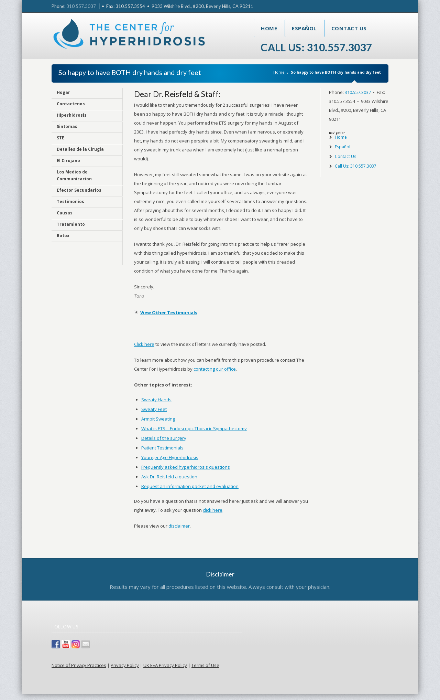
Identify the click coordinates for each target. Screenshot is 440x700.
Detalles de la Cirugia (80, 149)
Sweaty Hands (156, 399)
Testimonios (70, 201)
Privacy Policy (125, 665)
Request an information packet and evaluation (190, 486)
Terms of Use (205, 665)
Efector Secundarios (79, 190)
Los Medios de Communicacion (74, 175)
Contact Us (349, 28)
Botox (63, 235)
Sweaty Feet (154, 409)
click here (212, 510)
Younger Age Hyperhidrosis (169, 457)
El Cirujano (68, 160)
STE (60, 138)
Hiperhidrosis (72, 115)
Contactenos (71, 104)
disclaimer (179, 526)
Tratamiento (71, 224)
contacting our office (215, 369)
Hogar (63, 92)
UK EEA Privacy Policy (165, 665)
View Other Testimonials (168, 312)
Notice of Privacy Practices (79, 665)
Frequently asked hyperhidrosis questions (185, 467)
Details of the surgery (163, 438)
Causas (65, 213)
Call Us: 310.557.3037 (316, 47)
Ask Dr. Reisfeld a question (169, 477)
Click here (144, 344)
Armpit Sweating (158, 419)
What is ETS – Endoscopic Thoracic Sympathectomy (194, 428)
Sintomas (67, 126)
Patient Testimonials (162, 448)
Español (304, 28)
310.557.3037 (81, 6)
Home (269, 28)
